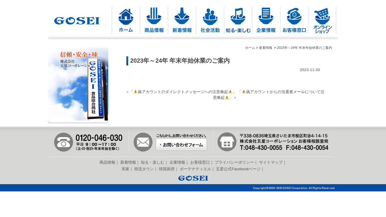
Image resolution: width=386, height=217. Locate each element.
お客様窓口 (200, 162)
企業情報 (177, 162)
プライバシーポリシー (234, 162)
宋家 (125, 169)
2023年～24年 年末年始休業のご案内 (304, 47)
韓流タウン (144, 169)
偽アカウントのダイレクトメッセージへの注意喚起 (183, 92)
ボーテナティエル (195, 169)
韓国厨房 (167, 169)
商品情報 (107, 162)
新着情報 (265, 47)
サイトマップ (271, 162)
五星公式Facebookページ (238, 169)
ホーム (250, 47)
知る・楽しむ (152, 162)
